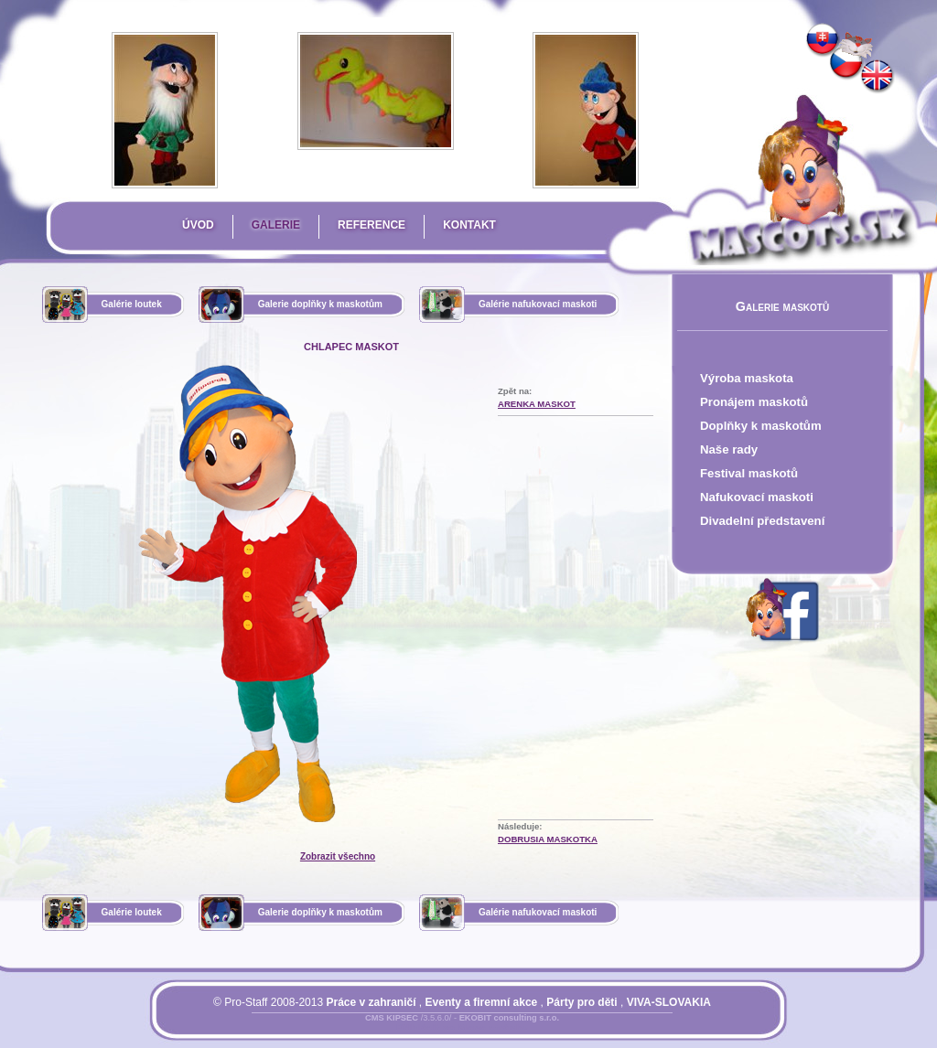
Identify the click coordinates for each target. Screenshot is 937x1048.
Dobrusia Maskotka (548, 839)
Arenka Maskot (537, 404)
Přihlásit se (425, 1028)
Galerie (276, 225)
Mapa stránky (493, 1028)
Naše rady (729, 449)
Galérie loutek (132, 304)
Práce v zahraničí (370, 1002)
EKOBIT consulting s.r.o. (509, 1017)
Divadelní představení (762, 521)
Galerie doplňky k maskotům (320, 304)
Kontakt (469, 225)
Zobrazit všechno (337, 856)
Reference (371, 225)
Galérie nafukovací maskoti (538, 304)
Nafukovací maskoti (756, 497)
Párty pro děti (581, 1002)
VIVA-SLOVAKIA (669, 1002)
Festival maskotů (749, 473)
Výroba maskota (746, 378)
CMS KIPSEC (391, 1017)
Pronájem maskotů (754, 402)
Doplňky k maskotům (761, 426)
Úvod (198, 225)
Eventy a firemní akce (481, 1002)
